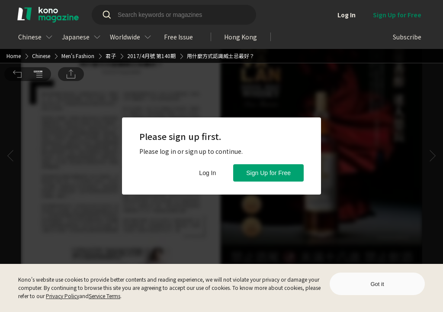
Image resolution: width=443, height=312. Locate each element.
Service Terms (104, 295)
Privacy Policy (62, 295)
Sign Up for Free (268, 172)
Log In (207, 172)
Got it (377, 284)
